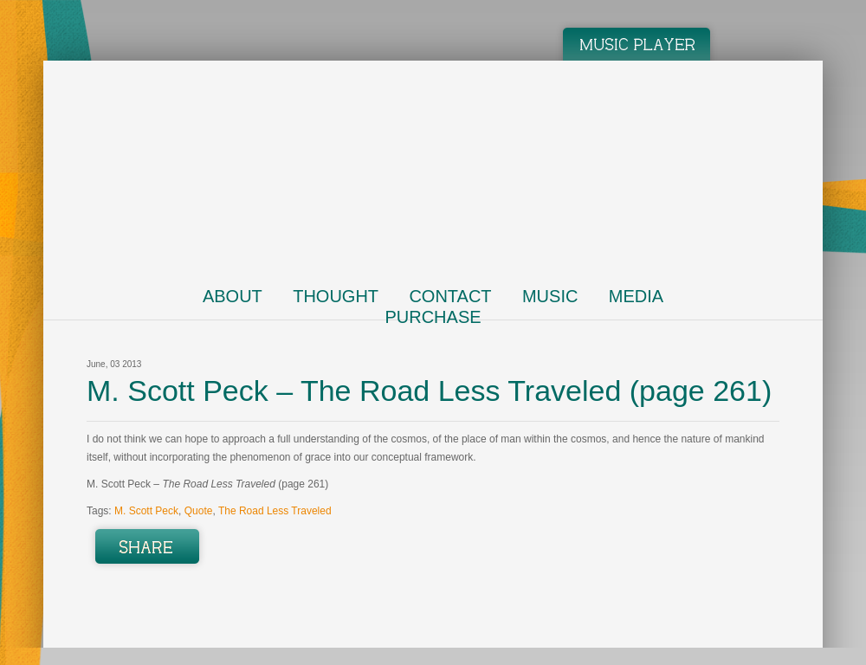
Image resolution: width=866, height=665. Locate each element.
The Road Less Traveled (275, 511)
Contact (450, 296)
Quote (198, 511)
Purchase (433, 316)
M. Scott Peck (146, 511)
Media (636, 296)
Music (550, 296)
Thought (335, 296)
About (232, 296)
